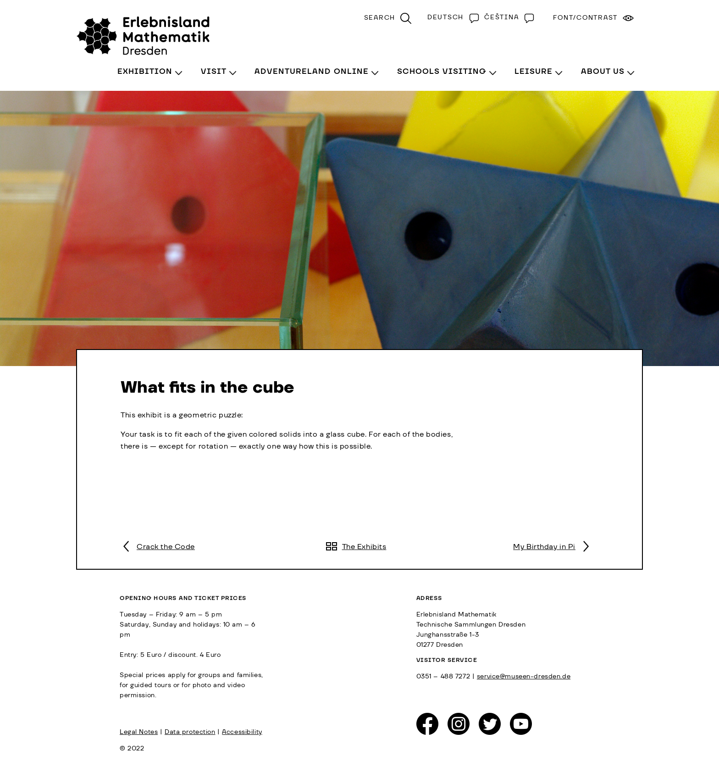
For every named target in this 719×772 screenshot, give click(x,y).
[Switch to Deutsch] (451, 17)
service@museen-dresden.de (523, 676)
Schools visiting (442, 71)
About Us (603, 71)
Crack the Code (166, 546)
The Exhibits (364, 546)
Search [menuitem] (380, 18)
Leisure (533, 71)
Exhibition (144, 71)
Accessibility (242, 732)
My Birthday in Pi (544, 546)
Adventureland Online (311, 71)
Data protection (190, 732)
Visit (214, 71)
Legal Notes (139, 732)
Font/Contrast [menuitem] (585, 18)
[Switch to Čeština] (507, 17)
